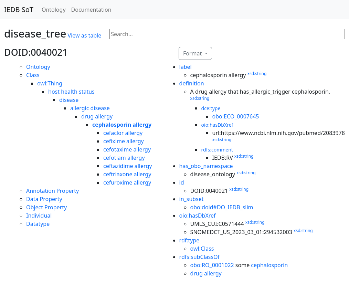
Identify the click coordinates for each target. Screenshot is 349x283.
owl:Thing (49, 83)
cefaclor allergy (122, 133)
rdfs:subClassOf (199, 257)
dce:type (211, 108)
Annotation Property (52, 191)
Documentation (91, 9)
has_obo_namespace (206, 166)
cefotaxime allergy (127, 149)
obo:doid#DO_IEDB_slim (221, 207)
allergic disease (90, 108)
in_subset (191, 199)
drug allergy (97, 116)
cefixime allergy (123, 141)
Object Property (46, 207)
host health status (71, 91)
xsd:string (257, 73)
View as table (85, 35)
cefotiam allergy (124, 157)
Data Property (44, 199)
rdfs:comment (217, 149)
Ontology (54, 9)
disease (68, 100)
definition (191, 83)
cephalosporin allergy (121, 124)
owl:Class (202, 248)
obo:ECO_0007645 (235, 116)
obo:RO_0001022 (212, 265)
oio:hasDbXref (217, 125)
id (181, 182)
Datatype (38, 224)
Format (193, 53)
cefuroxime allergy (127, 182)
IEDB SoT (18, 9)
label (185, 67)
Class (33, 75)
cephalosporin (269, 265)
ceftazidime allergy (127, 166)
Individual (39, 215)
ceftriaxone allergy (127, 174)
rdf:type (189, 240)
